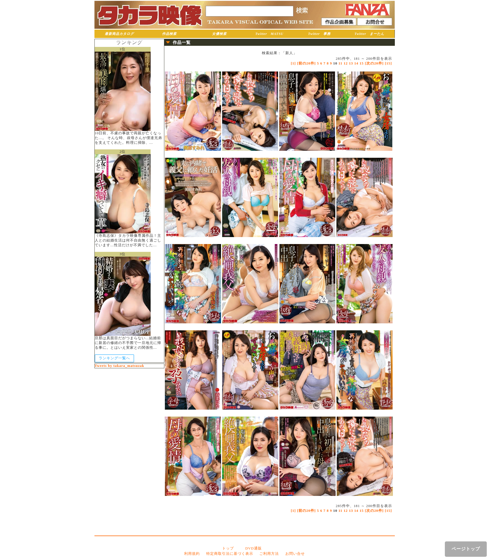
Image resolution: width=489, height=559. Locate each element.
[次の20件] (374, 63)
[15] (388, 63)
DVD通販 (253, 548)
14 (356, 63)
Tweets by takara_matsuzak (119, 366)
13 (351, 63)
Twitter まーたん (369, 34)
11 (340, 63)
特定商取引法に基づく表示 (229, 554)
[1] (293, 63)
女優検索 (219, 34)
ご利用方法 (269, 554)
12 (346, 63)
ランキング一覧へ (114, 358)
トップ (228, 548)
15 (362, 63)
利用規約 (192, 554)
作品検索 (169, 34)
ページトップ (466, 548)
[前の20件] (306, 63)
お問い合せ (295, 554)
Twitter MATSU (269, 34)
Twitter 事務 (319, 34)
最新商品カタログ (119, 34)
